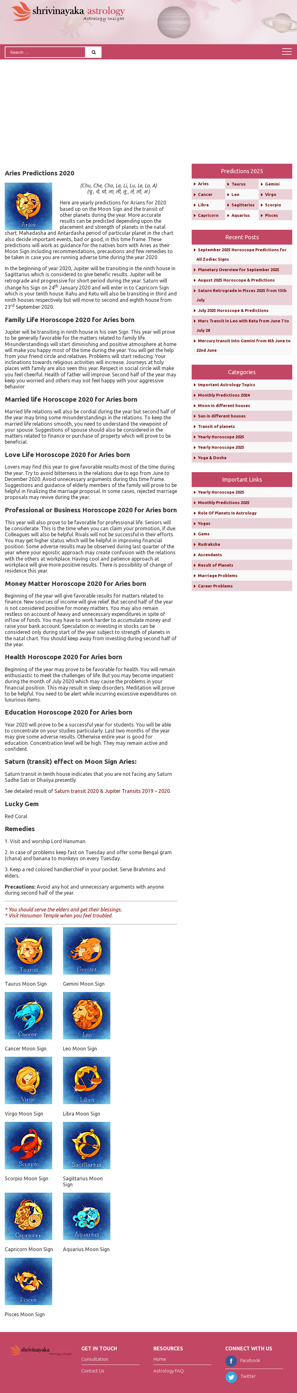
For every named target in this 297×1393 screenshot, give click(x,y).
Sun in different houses (222, 416)
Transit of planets (216, 426)
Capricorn (208, 215)
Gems (204, 534)
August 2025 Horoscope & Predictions (236, 280)
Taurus (239, 184)
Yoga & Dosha (212, 457)
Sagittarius (243, 205)
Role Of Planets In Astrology (227, 513)
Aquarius (241, 215)
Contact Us (92, 1371)
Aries (203, 183)
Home (159, 1359)
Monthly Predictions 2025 (224, 502)
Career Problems (215, 586)
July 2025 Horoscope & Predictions (233, 310)
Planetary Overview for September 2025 (238, 269)
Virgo (270, 194)
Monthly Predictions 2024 (224, 395)
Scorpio (273, 205)
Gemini (272, 184)
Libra (203, 205)
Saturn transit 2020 (76, 791)
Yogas (204, 523)
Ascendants (210, 554)
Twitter (240, 1376)
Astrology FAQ (168, 1371)
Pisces (271, 215)
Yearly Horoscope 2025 (221, 437)
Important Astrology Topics (226, 384)
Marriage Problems (218, 575)
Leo (235, 194)
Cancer (205, 194)
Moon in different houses (224, 405)
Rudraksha (209, 544)
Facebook (242, 1360)
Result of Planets (215, 565)
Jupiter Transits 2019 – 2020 (137, 791)
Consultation (94, 1359)
